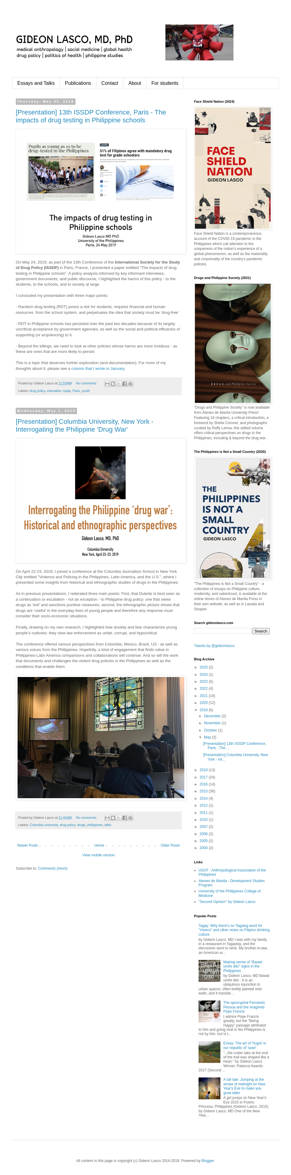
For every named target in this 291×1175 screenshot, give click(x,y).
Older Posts (170, 845)
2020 (204, 703)
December (213, 716)
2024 (204, 674)
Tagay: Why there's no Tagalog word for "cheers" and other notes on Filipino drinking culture (234, 930)
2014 (204, 798)
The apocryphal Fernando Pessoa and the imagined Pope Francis (244, 1007)
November (213, 723)
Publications (78, 83)
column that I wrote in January (97, 368)
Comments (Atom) (52, 868)
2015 (204, 791)
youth (86, 391)
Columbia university (44, 825)
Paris (76, 391)
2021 (204, 696)
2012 (204, 805)
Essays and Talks (36, 83)
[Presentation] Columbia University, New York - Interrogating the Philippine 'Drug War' (84, 425)
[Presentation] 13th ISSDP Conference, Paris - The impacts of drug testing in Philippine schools (91, 116)
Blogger (208, 1161)
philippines (95, 825)
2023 (204, 681)
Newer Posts (27, 845)
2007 (204, 827)
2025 (204, 667)
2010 (204, 820)
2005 (204, 841)
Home (99, 845)
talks (108, 825)
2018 (204, 770)
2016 (204, 784)
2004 (204, 848)
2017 (204, 777)
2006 (204, 834)
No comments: (87, 383)
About (135, 83)
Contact (110, 83)
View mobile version (98, 855)
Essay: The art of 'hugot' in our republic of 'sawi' (244, 1045)
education (54, 391)
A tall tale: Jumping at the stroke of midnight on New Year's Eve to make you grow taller (244, 1086)
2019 (204, 710)
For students (165, 83)
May (208, 737)
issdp (67, 391)
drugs (81, 825)
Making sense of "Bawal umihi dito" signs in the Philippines (242, 966)
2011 (204, 813)
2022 (204, 688)
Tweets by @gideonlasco (214, 646)
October (211, 730)
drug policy (37, 391)
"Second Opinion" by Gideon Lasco (227, 902)
